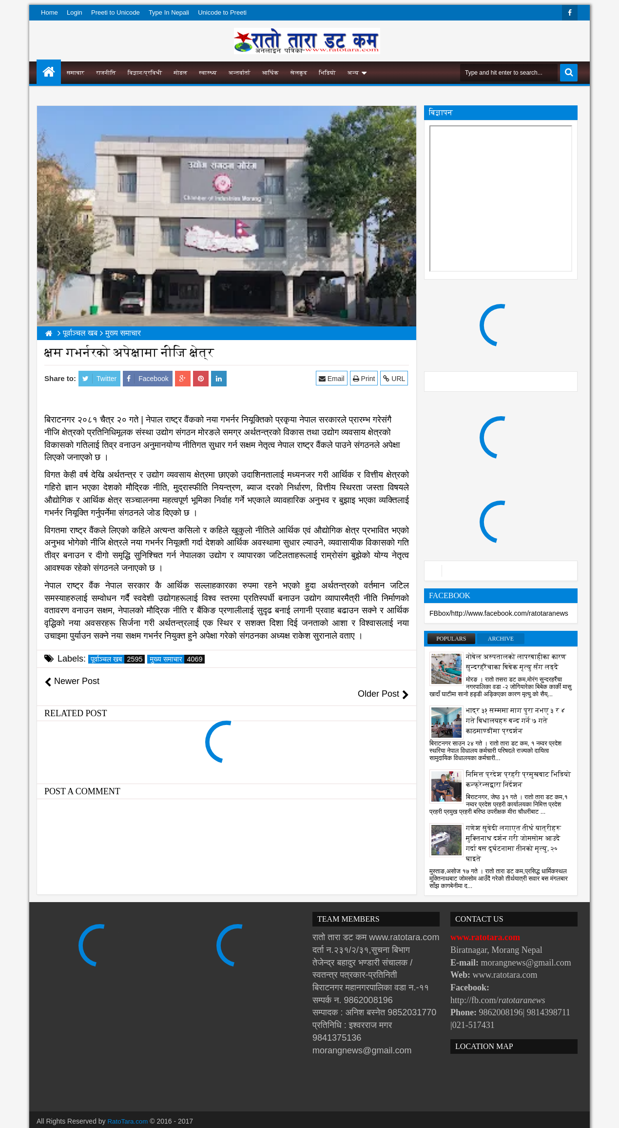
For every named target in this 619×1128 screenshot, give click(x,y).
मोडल (181, 72)
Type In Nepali (169, 12)
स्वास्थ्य (208, 72)
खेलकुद (299, 72)
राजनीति (106, 72)
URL (395, 378)
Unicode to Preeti (222, 12)
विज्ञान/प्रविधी (145, 72)
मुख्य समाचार (177, 659)
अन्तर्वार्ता (240, 72)
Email (333, 378)
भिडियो (327, 72)
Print (364, 378)
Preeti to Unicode (115, 12)
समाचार (75, 72)
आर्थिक (270, 72)
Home (49, 12)
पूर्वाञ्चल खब (118, 659)
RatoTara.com (129, 1108)
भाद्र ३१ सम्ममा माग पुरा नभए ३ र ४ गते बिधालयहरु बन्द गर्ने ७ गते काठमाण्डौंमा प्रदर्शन (515, 721)
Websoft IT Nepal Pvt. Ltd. (120, 1118)
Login (74, 12)
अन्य (353, 72)
